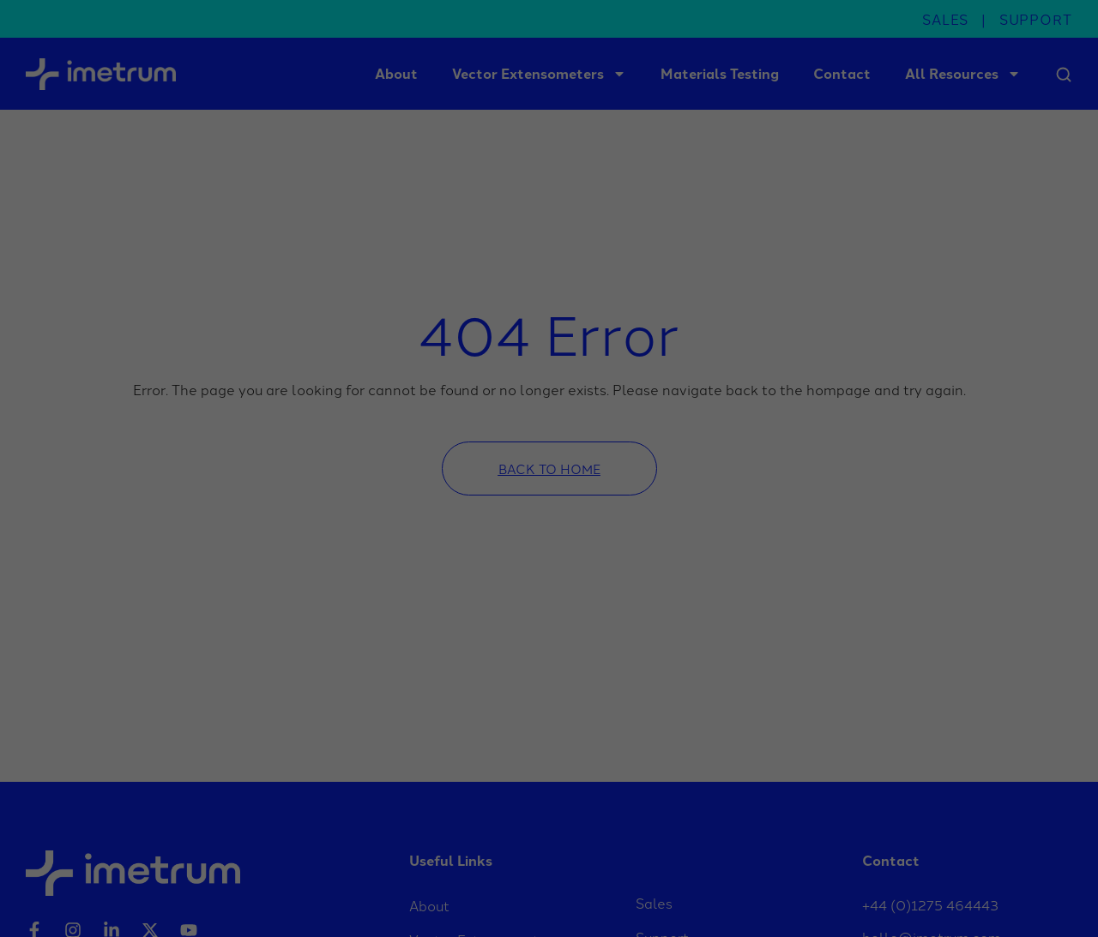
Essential (185, 901)
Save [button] (961, 820)
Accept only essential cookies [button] (961, 857)
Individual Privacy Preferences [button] (961, 879)
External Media (742, 901)
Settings (129, 877)
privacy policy (515, 861)
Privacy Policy (999, 899)
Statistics (363, 901)
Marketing (544, 901)
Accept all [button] (961, 770)
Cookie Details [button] (924, 899)
